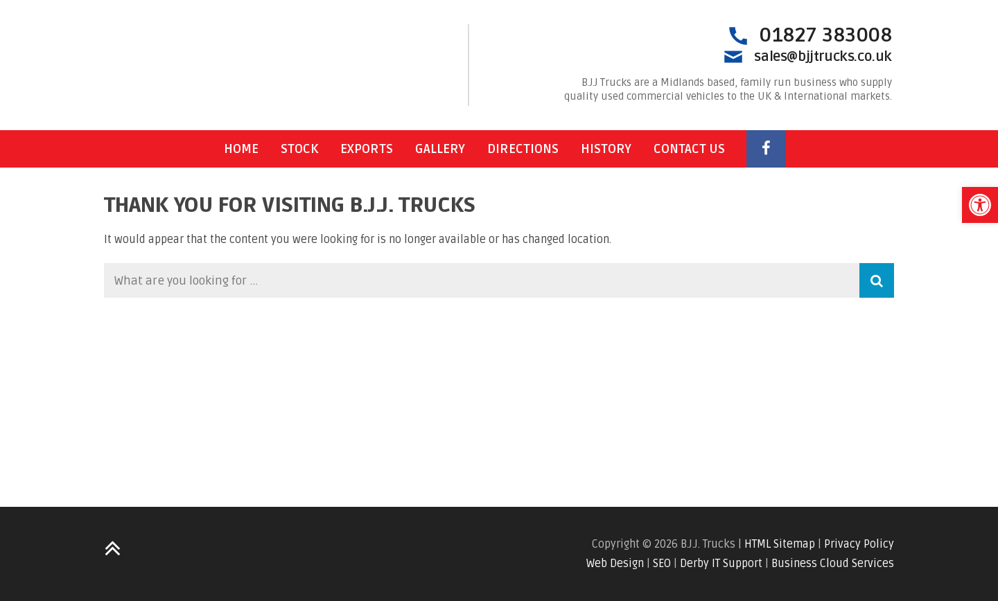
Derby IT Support (721, 564)
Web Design (615, 564)
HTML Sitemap (779, 544)
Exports (366, 148)
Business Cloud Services (832, 564)
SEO (662, 564)
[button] (980, 205)
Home (241, 148)
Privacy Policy (859, 544)
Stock (299, 148)
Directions (523, 148)
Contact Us (689, 148)
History (606, 148)
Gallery (440, 148)
